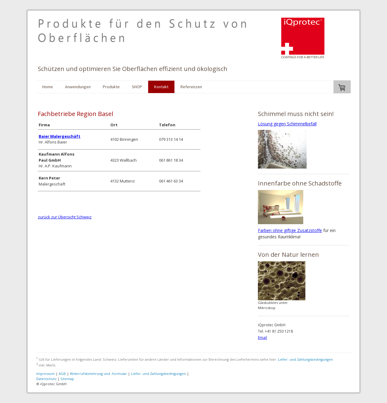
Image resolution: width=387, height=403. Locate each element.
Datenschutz (46, 378)
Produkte (111, 86)
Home (47, 86)
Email (262, 337)
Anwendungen (78, 86)
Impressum (45, 373)
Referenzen (191, 86)
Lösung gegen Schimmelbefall (287, 124)
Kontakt (161, 86)
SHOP (137, 86)
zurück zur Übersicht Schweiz (65, 217)
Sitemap (67, 378)
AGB (62, 373)
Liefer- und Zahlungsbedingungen (305, 359)
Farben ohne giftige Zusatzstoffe (290, 230)
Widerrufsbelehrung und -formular (98, 373)
